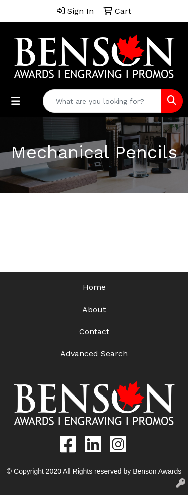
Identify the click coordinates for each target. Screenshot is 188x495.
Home (94, 287)
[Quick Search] (102, 101)
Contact (94, 331)
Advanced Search (94, 353)
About (94, 309)
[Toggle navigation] (15, 101)
